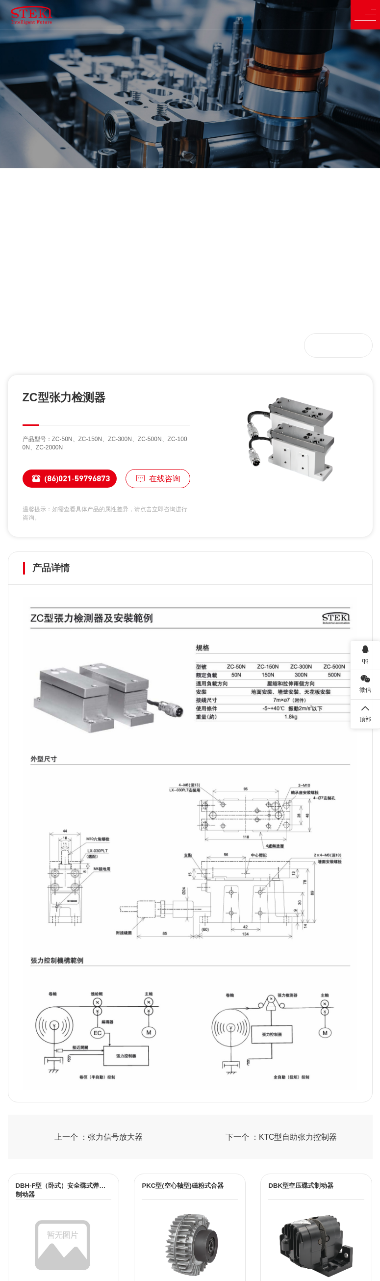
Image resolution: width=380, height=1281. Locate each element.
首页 (27, 344)
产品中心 (60, 344)
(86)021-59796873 (66, 479)
